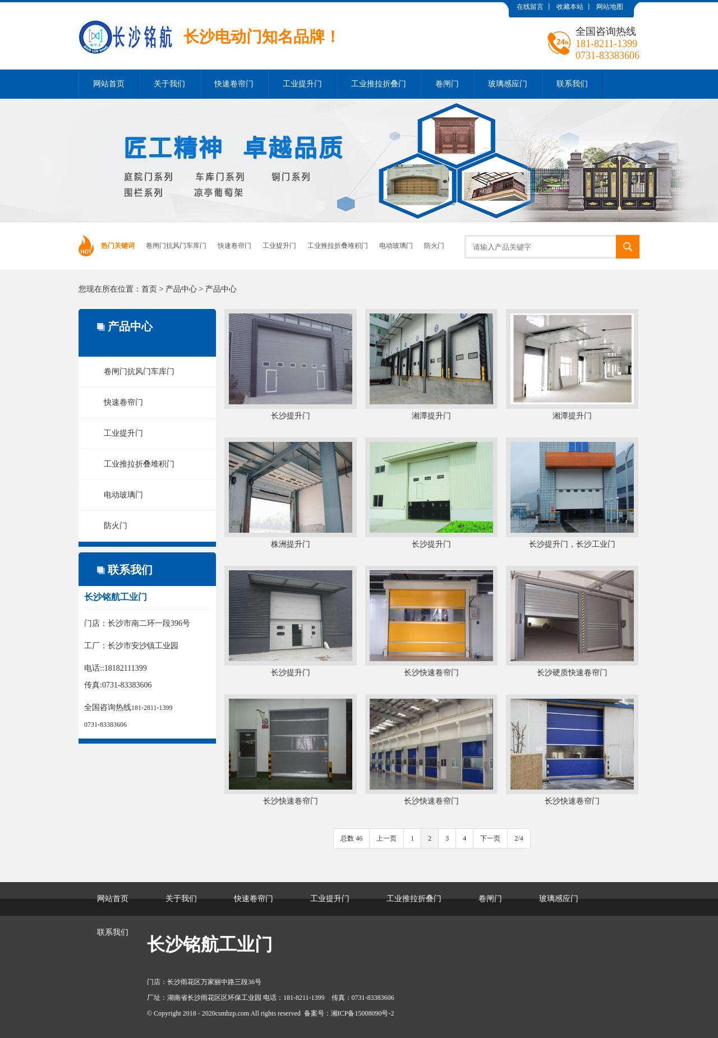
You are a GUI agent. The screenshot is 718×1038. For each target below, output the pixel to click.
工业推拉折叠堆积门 (337, 246)
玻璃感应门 (507, 84)
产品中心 (181, 289)
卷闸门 (447, 84)
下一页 (490, 838)
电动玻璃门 (396, 246)
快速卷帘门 (234, 84)
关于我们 (169, 84)
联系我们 (572, 84)
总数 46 (351, 838)
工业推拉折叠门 (378, 84)
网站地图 (609, 7)
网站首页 (109, 84)
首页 (149, 289)
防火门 (434, 246)
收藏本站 (569, 7)
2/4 (518, 838)
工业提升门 (302, 84)
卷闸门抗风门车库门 (176, 246)
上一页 (386, 838)
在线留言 (530, 7)
